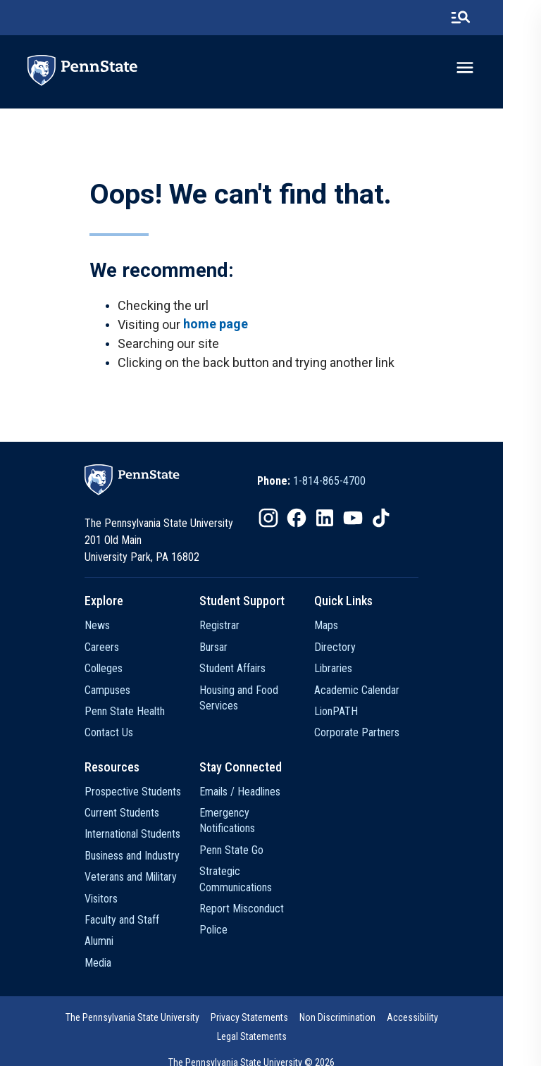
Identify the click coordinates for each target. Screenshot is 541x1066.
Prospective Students (138, 793)
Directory (359, 649)
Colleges (109, 671)
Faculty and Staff (127, 922)
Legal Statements (462, 1020)
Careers (107, 649)
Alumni (104, 943)
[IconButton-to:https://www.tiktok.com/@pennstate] (400, 520)
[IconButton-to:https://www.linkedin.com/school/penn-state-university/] (343, 520)
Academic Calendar (380, 692)
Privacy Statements (227, 1020)
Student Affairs (247, 671)
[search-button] (498, 17)
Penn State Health (130, 713)
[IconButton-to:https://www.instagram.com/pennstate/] (287, 520)
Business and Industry (137, 857)
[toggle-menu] (502, 68)
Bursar (228, 649)
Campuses (113, 692)
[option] (330, 484)
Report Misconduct (256, 895)
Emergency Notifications (268, 815)
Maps (350, 628)
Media (103, 965)
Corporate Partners (380, 735)
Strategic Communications (250, 865)
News (103, 628)
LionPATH (360, 713)
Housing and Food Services (253, 700)
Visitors (106, 900)
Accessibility (390, 1020)
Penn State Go (246, 836)
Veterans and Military (136, 879)
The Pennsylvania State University (111, 1020)
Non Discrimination (316, 1020)
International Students (138, 836)
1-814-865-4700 (348, 483)
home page (216, 325)
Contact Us (114, 735)
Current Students (127, 815)
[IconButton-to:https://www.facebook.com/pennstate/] (315, 520)
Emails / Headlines (254, 793)
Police (228, 917)
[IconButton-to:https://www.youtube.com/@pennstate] (372, 520)
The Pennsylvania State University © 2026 (270, 1046)
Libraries (357, 671)
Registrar (234, 628)
